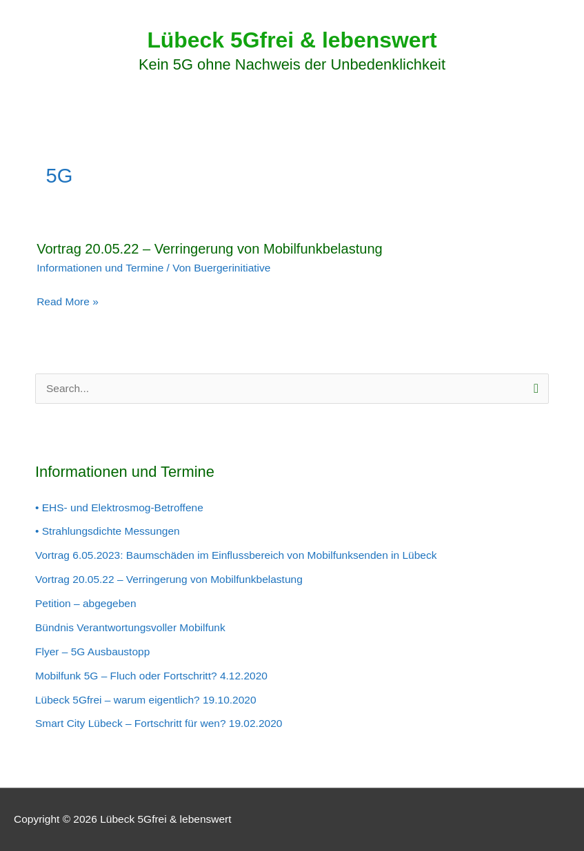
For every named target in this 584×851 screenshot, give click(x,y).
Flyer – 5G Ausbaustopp (92, 651)
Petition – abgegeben (86, 603)
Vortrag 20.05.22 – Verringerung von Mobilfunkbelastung (210, 248)
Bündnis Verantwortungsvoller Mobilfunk (130, 627)
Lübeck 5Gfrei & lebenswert (291, 40)
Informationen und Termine (100, 268)
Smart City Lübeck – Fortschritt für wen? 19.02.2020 (158, 723)
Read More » (68, 302)
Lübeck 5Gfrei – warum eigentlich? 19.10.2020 (145, 700)
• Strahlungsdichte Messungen (107, 531)
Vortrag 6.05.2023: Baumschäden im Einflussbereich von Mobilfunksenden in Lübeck (235, 555)
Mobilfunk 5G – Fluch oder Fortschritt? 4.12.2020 (151, 675)
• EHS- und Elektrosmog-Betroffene (119, 507)
